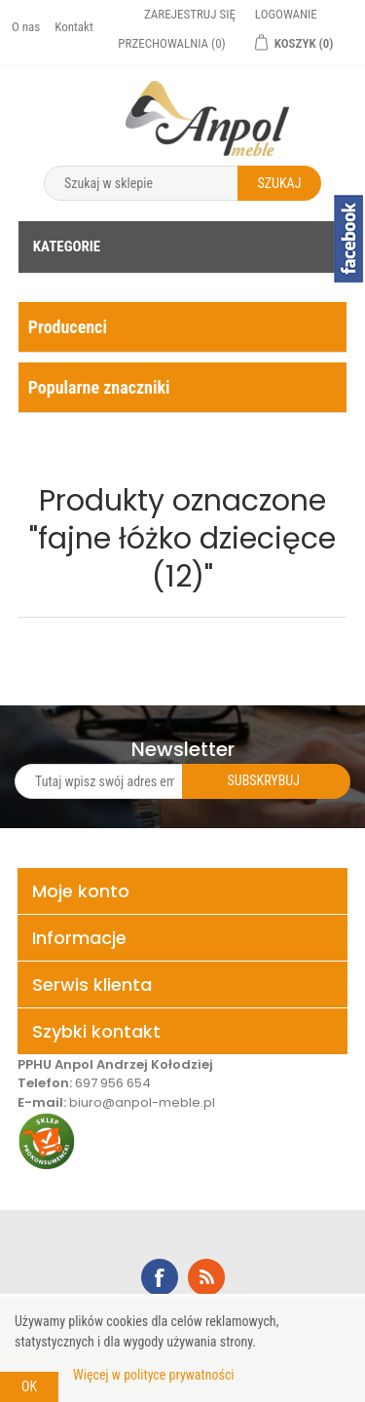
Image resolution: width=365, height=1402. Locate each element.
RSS (206, 1277)
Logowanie (286, 14)
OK (29, 1386)
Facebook (159, 1277)
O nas (26, 26)
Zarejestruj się (190, 14)
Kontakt (74, 26)
